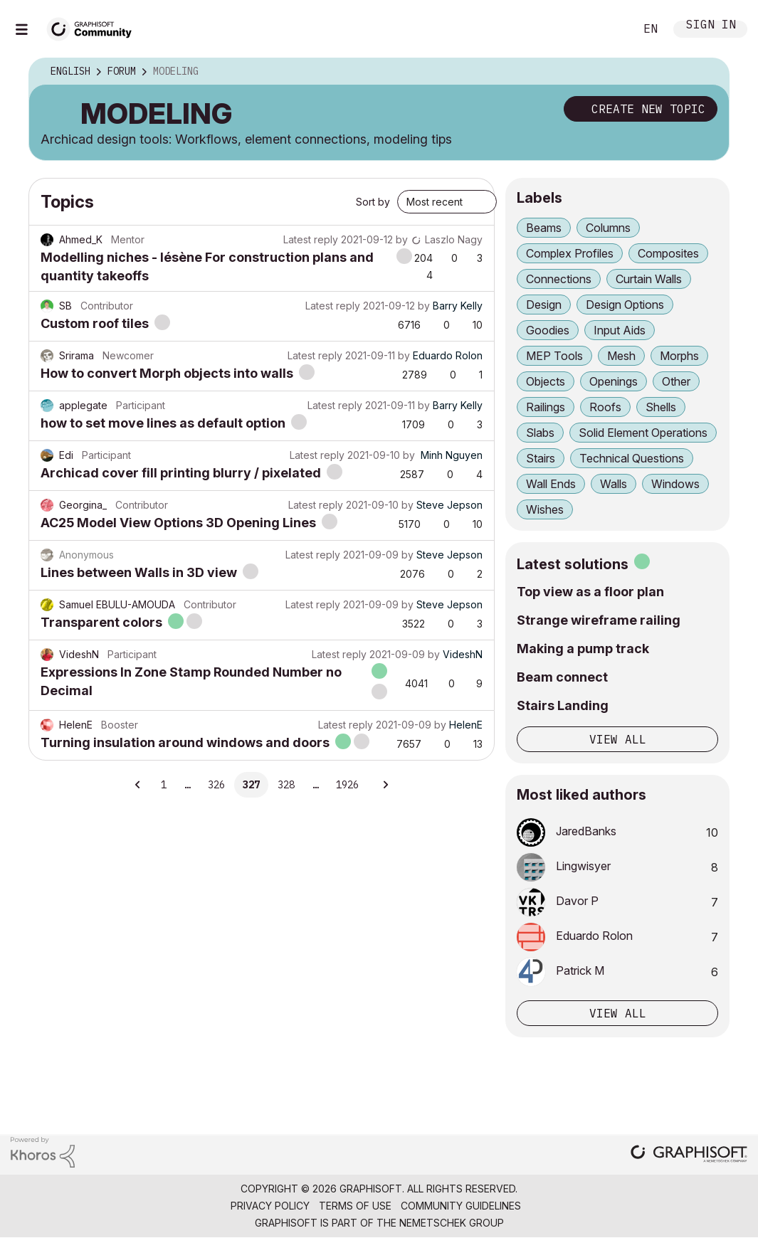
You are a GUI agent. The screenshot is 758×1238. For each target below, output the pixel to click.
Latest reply (310, 239)
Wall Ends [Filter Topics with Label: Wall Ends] (551, 484)
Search (608, 29)
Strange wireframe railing (598, 620)
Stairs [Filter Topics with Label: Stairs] (540, 458)
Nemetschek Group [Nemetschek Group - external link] (451, 1223)
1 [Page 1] (164, 784)
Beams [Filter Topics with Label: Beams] (544, 228)
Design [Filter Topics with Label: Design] (544, 304)
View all (617, 739)
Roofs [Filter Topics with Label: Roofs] (605, 407)
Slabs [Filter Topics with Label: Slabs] (540, 432)
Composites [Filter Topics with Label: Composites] (668, 253)
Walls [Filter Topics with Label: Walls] (613, 484)
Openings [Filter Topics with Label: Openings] (613, 381)
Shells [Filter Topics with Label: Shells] (661, 407)
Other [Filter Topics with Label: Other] (676, 381)
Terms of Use (355, 1206)
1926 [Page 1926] (347, 784)
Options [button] (709, 72)
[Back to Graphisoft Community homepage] (94, 27)
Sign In (711, 26)
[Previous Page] (139, 785)
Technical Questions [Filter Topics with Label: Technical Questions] (631, 458)
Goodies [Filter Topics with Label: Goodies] (547, 330)
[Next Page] (385, 785)
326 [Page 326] (216, 784)
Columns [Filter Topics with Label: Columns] (608, 228)
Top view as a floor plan (590, 591)
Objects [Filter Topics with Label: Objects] (545, 381)
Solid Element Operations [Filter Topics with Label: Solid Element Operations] (643, 432)
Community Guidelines (461, 1206)
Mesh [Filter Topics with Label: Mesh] (621, 356)
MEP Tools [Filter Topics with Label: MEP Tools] (554, 356)
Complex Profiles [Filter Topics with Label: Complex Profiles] (570, 253)
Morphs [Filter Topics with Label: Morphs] (679, 356)
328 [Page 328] (286, 784)
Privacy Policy (270, 1206)
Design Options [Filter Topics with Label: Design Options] (625, 304)
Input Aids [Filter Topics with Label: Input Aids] (620, 330)
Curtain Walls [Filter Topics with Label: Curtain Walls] (649, 279)
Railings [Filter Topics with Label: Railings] (545, 407)
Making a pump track (583, 648)
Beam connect (562, 677)
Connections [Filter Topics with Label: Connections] (558, 279)
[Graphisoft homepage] (689, 1155)
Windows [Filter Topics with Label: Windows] (675, 484)
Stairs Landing (563, 705)
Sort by (373, 202)
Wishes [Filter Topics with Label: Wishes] (545, 509)
